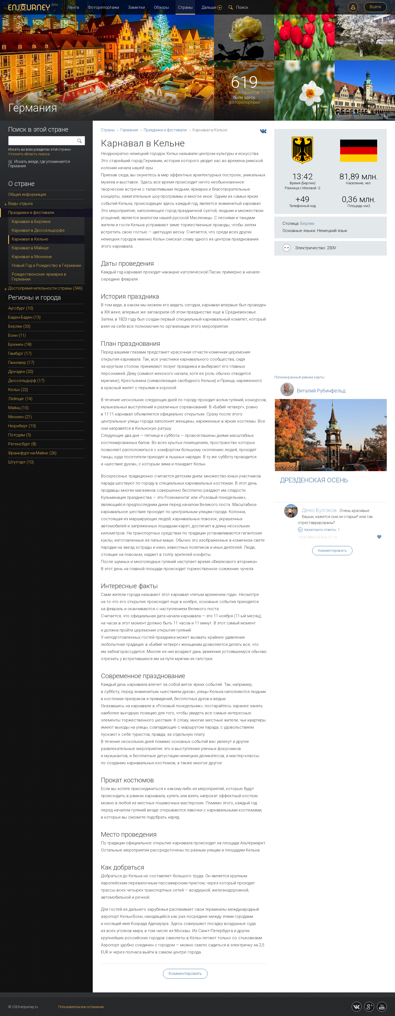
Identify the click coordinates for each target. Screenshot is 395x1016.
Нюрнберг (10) (22, 425)
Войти (375, 6)
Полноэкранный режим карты (299, 377)
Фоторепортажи (103, 7)
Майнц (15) (18, 407)
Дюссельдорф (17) (26, 380)
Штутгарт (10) (21, 462)
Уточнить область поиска (29, 154)
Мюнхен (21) (20, 416)
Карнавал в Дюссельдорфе (38, 230)
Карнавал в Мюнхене (32, 256)
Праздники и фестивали (165, 130)
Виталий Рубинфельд (321, 391)
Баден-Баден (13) (24, 317)
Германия (129, 130)
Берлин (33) (19, 326)
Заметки (136, 7)
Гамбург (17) (20, 353)
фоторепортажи (244, 102)
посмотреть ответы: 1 (319, 530)
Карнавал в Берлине (31, 221)
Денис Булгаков (319, 510)
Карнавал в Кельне (30, 239)
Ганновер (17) (21, 362)
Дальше (212, 7)
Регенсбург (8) (22, 444)
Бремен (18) (20, 344)
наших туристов (244, 92)
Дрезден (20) (20, 371)
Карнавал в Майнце (30, 247)
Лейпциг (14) (20, 398)
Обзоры (161, 7)
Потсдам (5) (19, 434)
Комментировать (332, 550)
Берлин (307, 223)
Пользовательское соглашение (81, 1007)
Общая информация (27, 194)
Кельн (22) (18, 389)
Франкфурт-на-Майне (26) (32, 453)
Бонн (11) (17, 335)
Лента (73, 7)
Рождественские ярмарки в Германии (39, 277)
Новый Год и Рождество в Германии (46, 265)
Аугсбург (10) (20, 308)
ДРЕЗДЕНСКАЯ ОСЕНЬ (314, 480)
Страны (185, 7)
